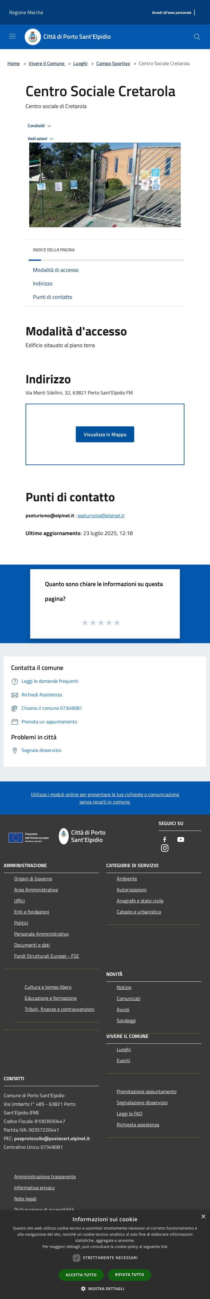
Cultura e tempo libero (48, 987)
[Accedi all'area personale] (171, 13)
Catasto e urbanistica (139, 911)
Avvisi (123, 1009)
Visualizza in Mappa (105, 434)
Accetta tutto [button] (81, 1274)
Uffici (19, 900)
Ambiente (127, 878)
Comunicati (128, 998)
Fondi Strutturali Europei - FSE (46, 956)
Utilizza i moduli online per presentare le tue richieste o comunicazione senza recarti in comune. (105, 798)
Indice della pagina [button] (54, 249)
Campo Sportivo (113, 63)
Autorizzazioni (132, 889)
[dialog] (105, 1254)
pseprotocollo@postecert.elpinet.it (52, 1138)
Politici (21, 922)
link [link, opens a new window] (164, 1246)
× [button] (203, 1217)
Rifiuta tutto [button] (129, 1274)
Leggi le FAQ (130, 1113)
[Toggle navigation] (12, 36)
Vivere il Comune (47, 63)
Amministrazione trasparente (45, 1176)
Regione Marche (26, 12)
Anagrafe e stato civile (140, 900)
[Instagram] (165, 848)
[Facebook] (165, 840)
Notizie (124, 987)
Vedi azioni (41, 139)
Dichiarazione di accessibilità (44, 1209)
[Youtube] (181, 840)
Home (13, 63)
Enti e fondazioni (31, 911)
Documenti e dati (32, 945)
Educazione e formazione (51, 998)
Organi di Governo (33, 878)
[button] (105, 1288)
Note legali (25, 1198)
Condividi (40, 126)
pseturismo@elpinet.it (101, 515)
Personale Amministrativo (41, 933)
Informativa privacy (34, 1187)
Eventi (123, 1060)
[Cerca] (197, 37)
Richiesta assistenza (138, 1124)
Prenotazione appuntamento (146, 1091)
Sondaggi (126, 1020)
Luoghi (80, 63)
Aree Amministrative (36, 889)
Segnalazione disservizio (142, 1102)
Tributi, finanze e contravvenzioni (60, 1009)
